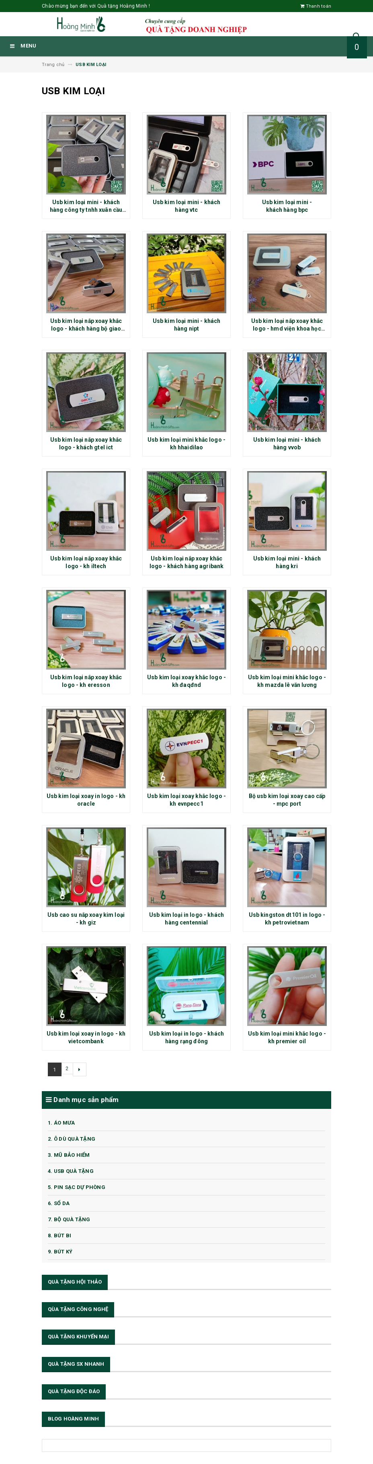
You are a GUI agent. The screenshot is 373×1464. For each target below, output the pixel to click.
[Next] (81, 1069)
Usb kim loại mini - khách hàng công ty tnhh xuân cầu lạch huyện (86, 210)
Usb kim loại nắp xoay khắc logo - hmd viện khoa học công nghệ (287, 329)
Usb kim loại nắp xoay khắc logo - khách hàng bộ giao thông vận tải (86, 329)
